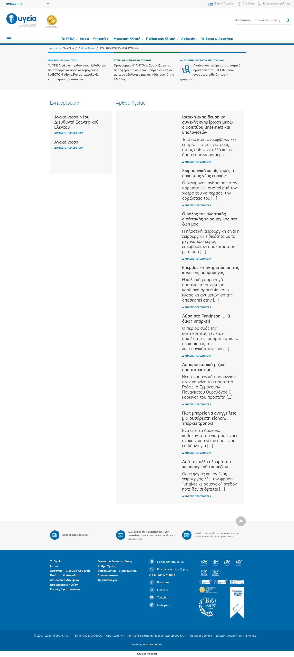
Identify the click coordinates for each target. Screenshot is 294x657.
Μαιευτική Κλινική (128, 39)
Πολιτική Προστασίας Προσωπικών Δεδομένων (156, 635)
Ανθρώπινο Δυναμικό (64, 580)
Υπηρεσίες (102, 39)
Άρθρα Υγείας (107, 566)
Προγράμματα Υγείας (64, 584)
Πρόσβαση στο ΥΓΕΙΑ (166, 562)
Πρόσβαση (249, 3)
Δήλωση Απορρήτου (229, 635)
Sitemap (251, 635)
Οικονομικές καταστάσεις (115, 561)
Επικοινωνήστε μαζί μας (276, 3)
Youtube (158, 597)
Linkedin (158, 590)
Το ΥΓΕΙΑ (69, 39)
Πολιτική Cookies (201, 635)
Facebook (159, 582)
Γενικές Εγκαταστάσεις (65, 589)
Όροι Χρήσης (114, 635)
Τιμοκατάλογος (108, 580)
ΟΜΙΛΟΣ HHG (27, 4)
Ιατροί (84, 39)
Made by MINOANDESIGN (147, 645)
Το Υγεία (55, 561)
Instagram (159, 605)
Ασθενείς (189, 39)
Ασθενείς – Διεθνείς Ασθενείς (70, 571)
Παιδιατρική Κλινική (162, 39)
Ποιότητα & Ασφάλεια (216, 39)
